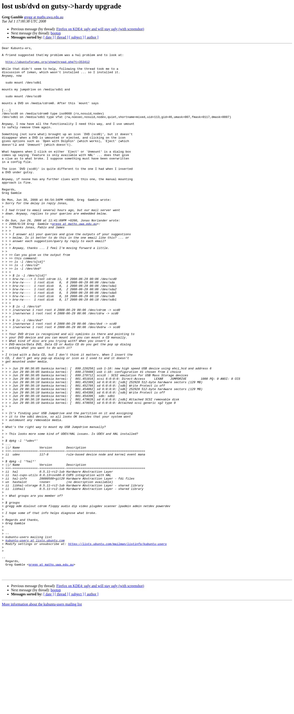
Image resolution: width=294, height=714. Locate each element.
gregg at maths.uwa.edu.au (43, 17)
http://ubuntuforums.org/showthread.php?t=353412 (48, 65)
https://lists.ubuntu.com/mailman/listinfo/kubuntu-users (117, 643)
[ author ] (92, 37)
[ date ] (48, 37)
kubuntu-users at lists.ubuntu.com (35, 639)
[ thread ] (61, 37)
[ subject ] (76, 37)
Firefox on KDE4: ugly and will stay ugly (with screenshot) (100, 29)
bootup (56, 33)
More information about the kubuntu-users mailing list (42, 710)
